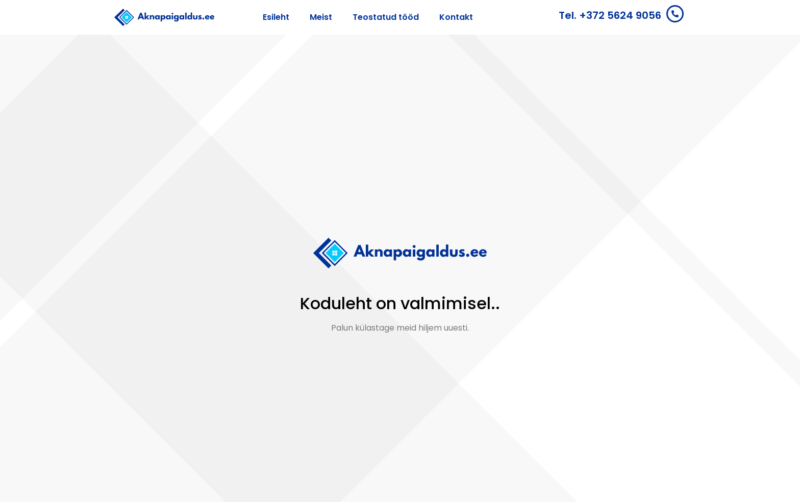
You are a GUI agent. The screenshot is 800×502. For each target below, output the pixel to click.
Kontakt (456, 17)
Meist (321, 17)
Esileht (276, 17)
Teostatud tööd (386, 17)
